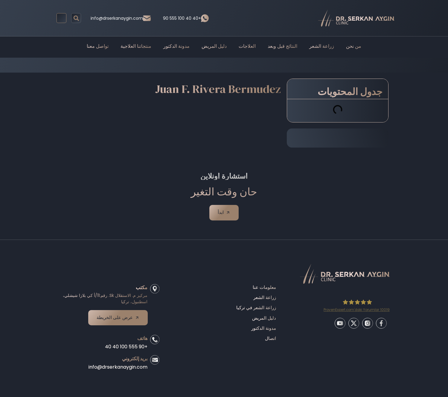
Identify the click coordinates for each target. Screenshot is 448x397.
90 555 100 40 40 (182, 18)
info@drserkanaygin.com (117, 18)
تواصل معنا (98, 46)
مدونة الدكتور (176, 46)
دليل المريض (214, 46)
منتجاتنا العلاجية (136, 46)
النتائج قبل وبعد (282, 46)
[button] (76, 18)
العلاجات (247, 46)
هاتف (141, 340)
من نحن (353, 46)
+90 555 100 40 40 (124, 349)
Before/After (200, 65)
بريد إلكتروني (133, 361)
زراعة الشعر (321, 46)
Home (173, 65)
